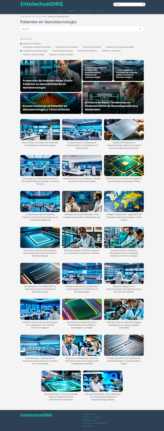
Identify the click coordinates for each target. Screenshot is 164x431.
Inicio (61, 10)
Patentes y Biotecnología (32, 54)
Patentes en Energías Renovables (118, 47)
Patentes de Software (90, 47)
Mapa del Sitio (88, 426)
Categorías (71, 10)
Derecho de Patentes (30, 43)
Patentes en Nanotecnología (33, 51)
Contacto (101, 10)
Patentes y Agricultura (109, 51)
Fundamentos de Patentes (65, 47)
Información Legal (90, 414)
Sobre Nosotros (87, 10)
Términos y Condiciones (92, 417)
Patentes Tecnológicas (86, 51)
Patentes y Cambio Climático (59, 54)
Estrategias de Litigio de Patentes (35, 47)
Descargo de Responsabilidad (94, 423)
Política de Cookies (90, 420)
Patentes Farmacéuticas (61, 51)
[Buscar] (143, 4)
